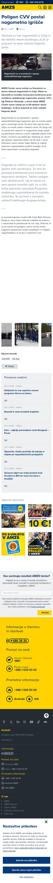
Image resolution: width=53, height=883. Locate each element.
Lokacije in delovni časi (14, 810)
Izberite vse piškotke (26, 860)
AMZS (6, 801)
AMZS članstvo (10, 804)
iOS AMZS (9, 788)
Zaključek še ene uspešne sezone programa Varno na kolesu (21, 392)
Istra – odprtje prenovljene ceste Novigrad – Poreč (26, 432)
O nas (4, 796)
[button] (7, 335)
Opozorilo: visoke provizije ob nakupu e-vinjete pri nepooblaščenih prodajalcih (24, 453)
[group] (26, 335)
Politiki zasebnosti (38, 606)
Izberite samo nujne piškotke (26, 870)
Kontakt (5, 730)
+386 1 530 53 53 (19, 769)
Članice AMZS (10, 807)
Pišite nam (8, 813)
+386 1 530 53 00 (13, 778)
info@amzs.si (7, 739)
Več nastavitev (26, 876)
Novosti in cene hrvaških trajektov (21, 411)
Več (5, 400)
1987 (16, 764)
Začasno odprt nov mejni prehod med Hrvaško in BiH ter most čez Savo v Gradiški (23, 475)
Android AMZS (11, 783)
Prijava (45, 612)
